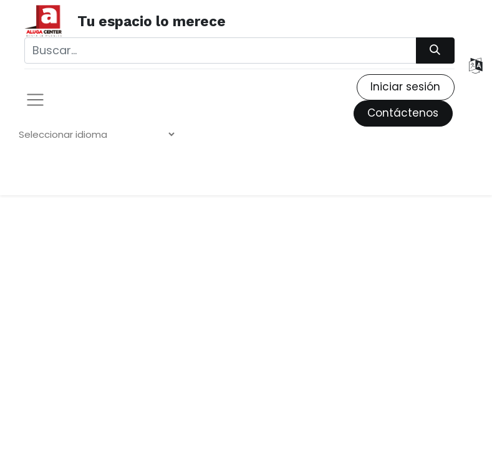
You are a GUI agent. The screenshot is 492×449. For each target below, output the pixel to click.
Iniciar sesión (405, 86)
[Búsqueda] (435, 50)
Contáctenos (402, 112)
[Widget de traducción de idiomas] (96, 134)
